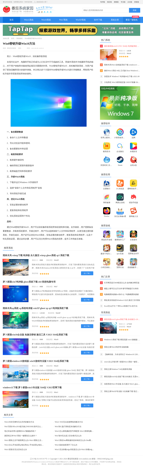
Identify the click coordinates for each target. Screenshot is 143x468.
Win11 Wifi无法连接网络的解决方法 (69, 422)
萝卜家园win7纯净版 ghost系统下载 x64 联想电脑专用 (29, 282)
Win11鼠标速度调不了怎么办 (66, 445)
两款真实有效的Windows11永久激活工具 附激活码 (120, 300)
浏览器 (17, 143)
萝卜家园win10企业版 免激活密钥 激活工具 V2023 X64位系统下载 (35, 334)
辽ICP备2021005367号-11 (39, 459)
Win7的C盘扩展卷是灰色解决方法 (68, 426)
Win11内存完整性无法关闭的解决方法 (19, 422)
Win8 (51, 66)
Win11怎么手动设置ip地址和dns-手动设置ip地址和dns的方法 (27, 445)
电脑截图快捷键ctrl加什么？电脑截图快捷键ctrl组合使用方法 (119, 294)
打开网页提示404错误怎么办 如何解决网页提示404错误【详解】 (119, 282)
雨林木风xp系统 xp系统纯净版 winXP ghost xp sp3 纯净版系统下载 (35, 308)
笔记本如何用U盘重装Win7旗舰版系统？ (20, 431)
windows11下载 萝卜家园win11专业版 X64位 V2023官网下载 (32, 387)
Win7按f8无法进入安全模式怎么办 (68, 436)
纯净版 (102, 2)
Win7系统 (63, 20)
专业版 (123, 2)
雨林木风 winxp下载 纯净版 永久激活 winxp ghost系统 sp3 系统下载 (36, 255)
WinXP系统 (81, 20)
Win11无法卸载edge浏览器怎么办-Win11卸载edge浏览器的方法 (79, 449)
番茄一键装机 (132, 19)
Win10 (28, 56)
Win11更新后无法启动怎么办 (15, 449)
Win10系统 (46, 20)
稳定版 (109, 2)
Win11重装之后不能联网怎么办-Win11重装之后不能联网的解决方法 (30, 440)
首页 (11, 20)
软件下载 (98, 20)
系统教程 (19, 38)
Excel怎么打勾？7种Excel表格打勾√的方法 (118, 306)
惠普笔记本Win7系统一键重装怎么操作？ (20, 436)
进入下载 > (87, 273)
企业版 (129, 2)
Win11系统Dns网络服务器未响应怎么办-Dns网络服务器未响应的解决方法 (83, 440)
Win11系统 (29, 20)
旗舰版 (116, 2)
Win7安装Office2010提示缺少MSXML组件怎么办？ (24, 426)
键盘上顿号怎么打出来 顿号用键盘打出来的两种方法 (119, 288)
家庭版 (136, 2)
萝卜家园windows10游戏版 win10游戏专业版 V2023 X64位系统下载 (36, 361)
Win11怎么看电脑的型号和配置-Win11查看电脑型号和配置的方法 (80, 431)
